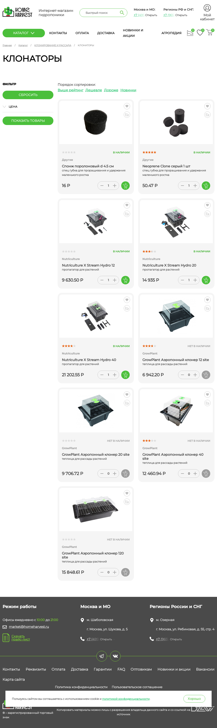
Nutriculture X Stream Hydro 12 (88, 265)
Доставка (105, 33)
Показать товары (28, 121)
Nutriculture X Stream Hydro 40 (89, 360)
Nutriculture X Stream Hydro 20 (169, 265)
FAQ (121, 669)
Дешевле (93, 90)
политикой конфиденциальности (126, 698)
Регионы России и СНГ (176, 606)
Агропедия (171, 33)
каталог (23, 33)
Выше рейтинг (70, 90)
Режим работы (19, 606)
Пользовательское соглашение (137, 687)
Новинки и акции (174, 669)
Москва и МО (95, 606)
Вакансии (205, 669)
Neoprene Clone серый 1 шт (166, 166)
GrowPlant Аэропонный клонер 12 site (175, 360)
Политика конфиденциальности (81, 687)
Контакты (58, 33)
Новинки (128, 90)
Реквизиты (36, 669)
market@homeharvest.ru (29, 627)
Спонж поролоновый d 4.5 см (88, 166)
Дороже (111, 90)
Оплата (82, 33)
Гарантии (103, 669)
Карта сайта (14, 679)
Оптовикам (141, 669)
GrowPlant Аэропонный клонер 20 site (95, 455)
